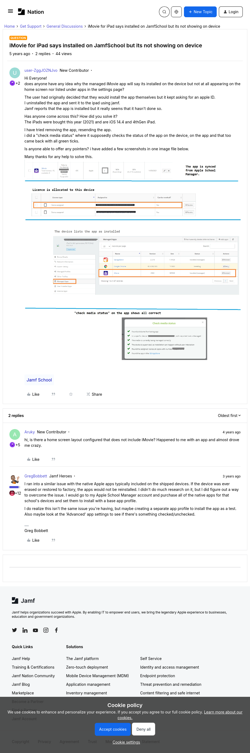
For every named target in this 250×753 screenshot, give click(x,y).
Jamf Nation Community (33, 675)
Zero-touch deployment (87, 667)
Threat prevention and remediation (170, 684)
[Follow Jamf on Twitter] (14, 630)
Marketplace (23, 693)
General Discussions (64, 26)
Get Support (30, 26)
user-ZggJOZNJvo (40, 70)
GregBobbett (35, 476)
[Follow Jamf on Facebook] (56, 630)
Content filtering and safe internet (170, 693)
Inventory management (86, 693)
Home (9, 26)
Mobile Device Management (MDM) (97, 675)
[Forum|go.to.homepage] (31, 11)
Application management (88, 684)
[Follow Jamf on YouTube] (35, 630)
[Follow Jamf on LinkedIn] (25, 630)
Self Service (151, 658)
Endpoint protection (157, 675)
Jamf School (39, 380)
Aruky (29, 432)
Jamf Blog (21, 684)
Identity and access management (169, 667)
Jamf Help (21, 658)
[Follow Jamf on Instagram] (46, 630)
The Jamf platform (82, 658)
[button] (10, 12)
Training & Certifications (33, 667)
